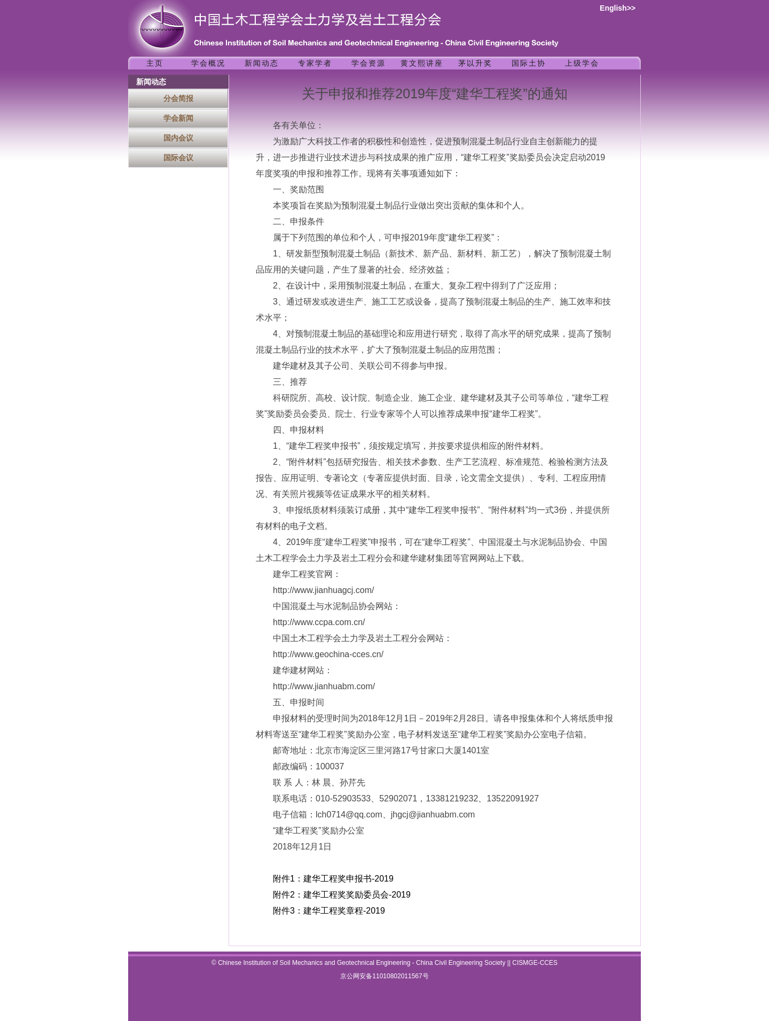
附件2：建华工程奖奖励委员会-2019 (342, 894)
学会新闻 (178, 118)
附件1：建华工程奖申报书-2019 (333, 878)
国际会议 (178, 157)
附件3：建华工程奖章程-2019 (329, 910)
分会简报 (178, 98)
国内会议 (178, 138)
